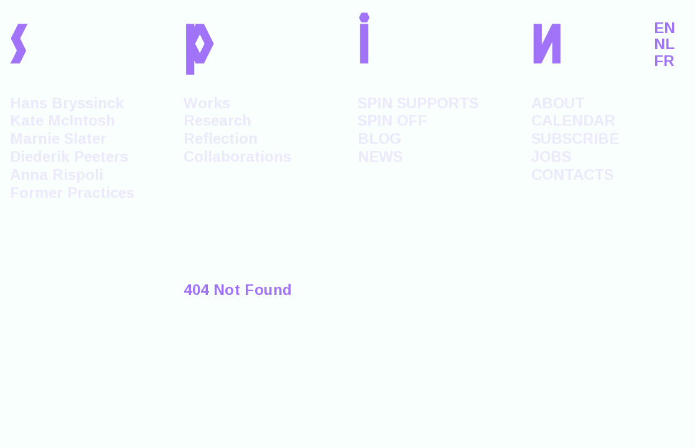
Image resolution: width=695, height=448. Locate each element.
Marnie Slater (58, 138)
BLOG (379, 138)
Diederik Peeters (69, 156)
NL (664, 44)
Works (207, 103)
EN (664, 28)
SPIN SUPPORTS (418, 103)
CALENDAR (573, 120)
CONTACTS (572, 174)
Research (217, 120)
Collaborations (237, 156)
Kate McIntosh (62, 120)
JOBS (551, 156)
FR (664, 61)
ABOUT (558, 103)
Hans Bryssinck (67, 103)
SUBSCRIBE (575, 138)
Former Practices (72, 192)
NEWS (380, 156)
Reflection (221, 138)
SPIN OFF (392, 120)
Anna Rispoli (56, 174)
